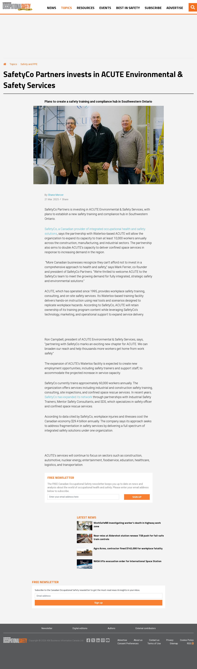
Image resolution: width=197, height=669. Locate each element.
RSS (190, 643)
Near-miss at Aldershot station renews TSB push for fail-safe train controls (129, 537)
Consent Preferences (128, 643)
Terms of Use (154, 643)
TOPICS (66, 7)
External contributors (145, 628)
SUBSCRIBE (153, 7)
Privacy (169, 640)
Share (65, 199)
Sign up (98, 603)
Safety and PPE (28, 64)
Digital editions (79, 628)
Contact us (154, 640)
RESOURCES (85, 7)
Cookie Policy (187, 640)
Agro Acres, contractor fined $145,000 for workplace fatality (128, 548)
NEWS (51, 7)
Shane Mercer (56, 194)
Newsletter (46, 628)
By (54, 194)
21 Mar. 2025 (52, 199)
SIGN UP (136, 497)
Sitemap (174, 643)
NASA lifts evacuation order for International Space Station (127, 561)
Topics (13, 64)
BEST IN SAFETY (128, 7)
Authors (111, 628)
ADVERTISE (174, 7)
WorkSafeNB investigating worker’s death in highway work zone (127, 524)
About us (138, 640)
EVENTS (105, 7)
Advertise (122, 640)
